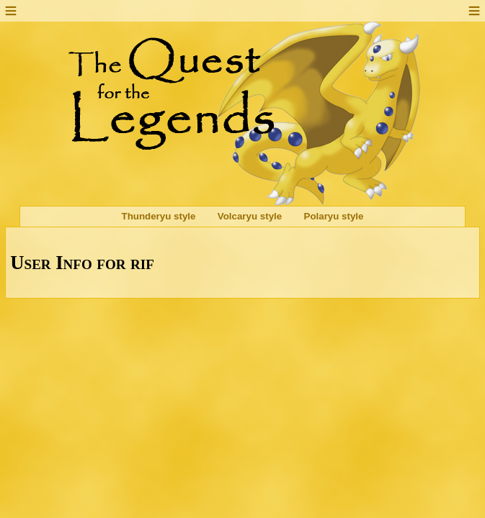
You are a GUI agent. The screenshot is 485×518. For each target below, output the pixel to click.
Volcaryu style (250, 217)
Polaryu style (334, 217)
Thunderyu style (159, 217)
